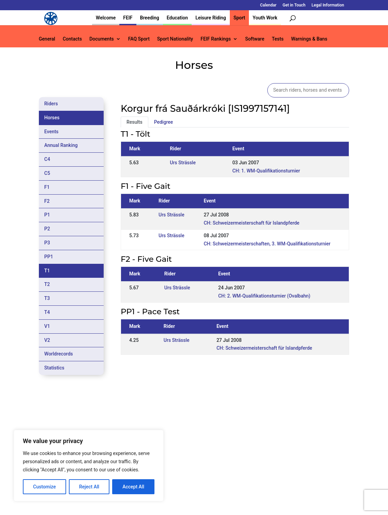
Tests (277, 39)
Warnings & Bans (309, 39)
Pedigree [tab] (163, 122)
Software (254, 39)
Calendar (268, 5)
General (47, 39)
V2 (47, 340)
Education (177, 17)
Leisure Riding (210, 17)
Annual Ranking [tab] (61, 145)
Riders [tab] (51, 103)
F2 (47, 201)
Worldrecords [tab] (58, 354)
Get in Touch (294, 5)
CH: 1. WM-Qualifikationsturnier (266, 170)
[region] (89, 465)
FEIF (127, 17)
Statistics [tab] (54, 367)
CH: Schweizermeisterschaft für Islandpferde (251, 223)
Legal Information (328, 5)
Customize (44, 486)
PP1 (48, 256)
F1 (47, 187)
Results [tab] (134, 122)
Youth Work (265, 17)
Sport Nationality (175, 39)
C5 (47, 173)
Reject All (89, 486)
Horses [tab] (52, 117)
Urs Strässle (183, 162)
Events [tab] (51, 131)
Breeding (149, 17)
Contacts (72, 39)
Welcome (106, 17)
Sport (239, 17)
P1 (47, 214)
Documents (101, 39)
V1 (47, 326)
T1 (47, 270)
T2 (47, 284)
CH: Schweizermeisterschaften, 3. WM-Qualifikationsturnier (267, 243)
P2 (47, 228)
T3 (47, 298)
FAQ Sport (139, 39)
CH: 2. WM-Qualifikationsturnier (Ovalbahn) (264, 296)
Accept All (133, 486)
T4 (47, 312)
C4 (47, 159)
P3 (47, 242)
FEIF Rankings (215, 39)
